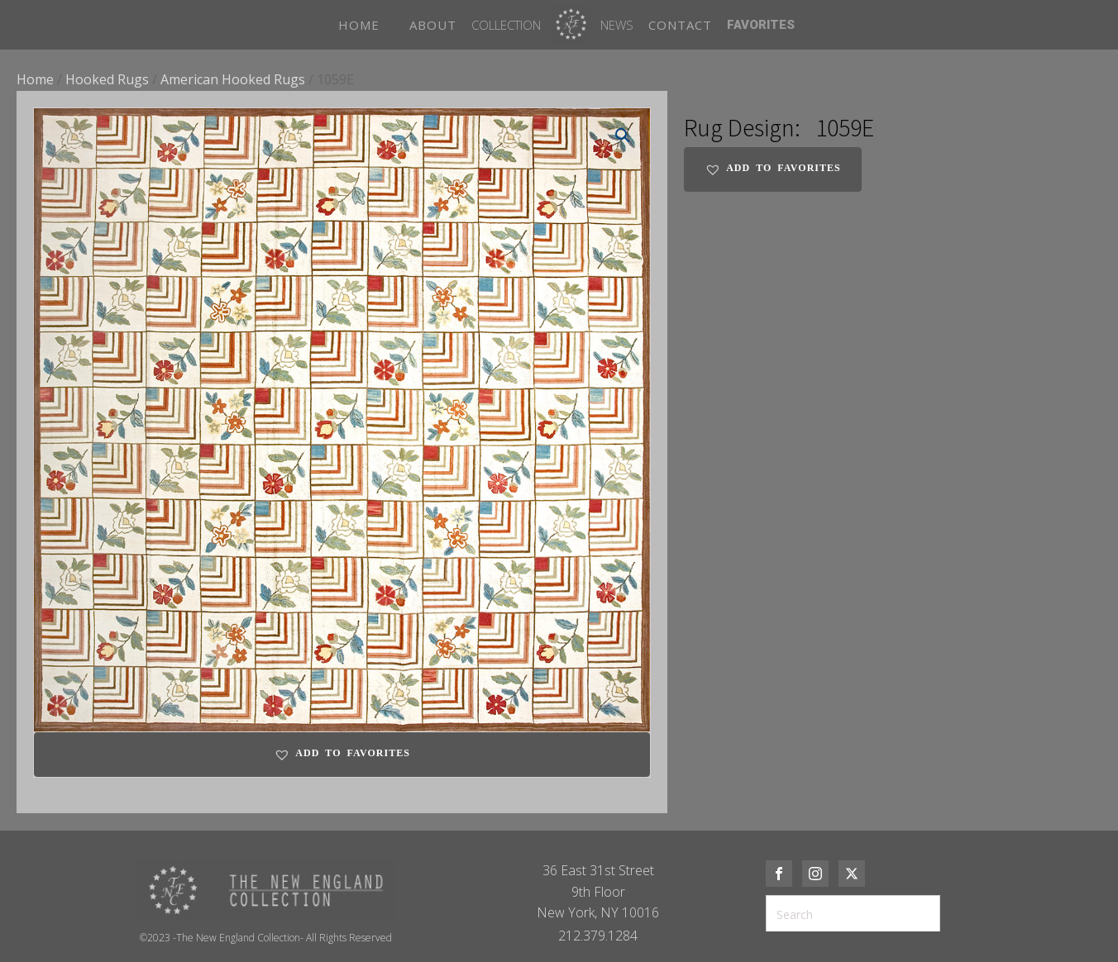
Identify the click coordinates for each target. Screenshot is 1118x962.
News (616, 25)
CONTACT (680, 25)
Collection (506, 25)
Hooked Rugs (107, 79)
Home (35, 79)
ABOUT (432, 25)
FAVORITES (761, 24)
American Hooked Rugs (232, 79)
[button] (623, 135)
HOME (359, 25)
